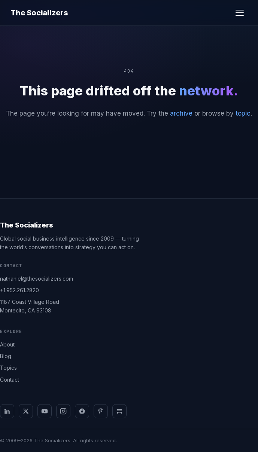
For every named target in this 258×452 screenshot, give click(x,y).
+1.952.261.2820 (19, 290)
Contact (9, 379)
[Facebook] (82, 411)
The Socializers (39, 12)
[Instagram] (63, 411)
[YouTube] (44, 411)
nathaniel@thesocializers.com (36, 278)
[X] (26, 411)
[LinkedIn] (7, 411)
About (7, 344)
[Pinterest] (101, 411)
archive (181, 113)
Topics (8, 367)
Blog (5, 356)
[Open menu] (240, 13)
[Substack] (119, 411)
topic (243, 113)
